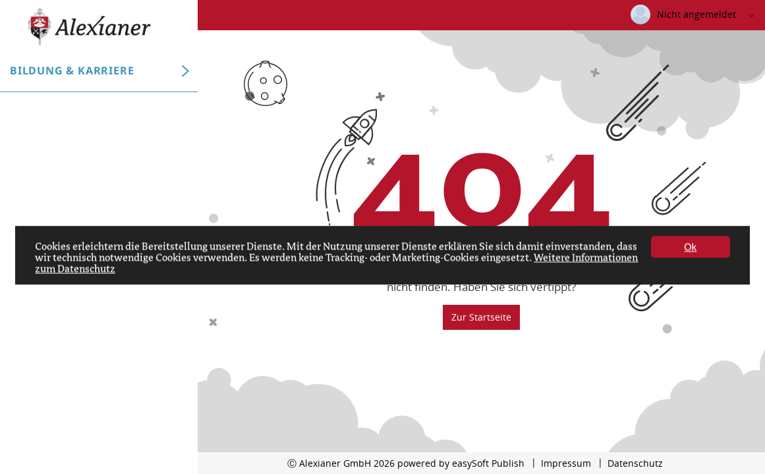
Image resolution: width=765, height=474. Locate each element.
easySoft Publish (488, 463)
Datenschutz (635, 463)
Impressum (566, 463)
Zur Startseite (481, 317)
